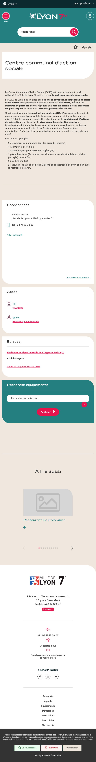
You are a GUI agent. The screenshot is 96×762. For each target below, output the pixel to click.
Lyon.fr (12, 4)
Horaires (48, 609)
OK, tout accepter (27, 748)
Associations (48, 716)
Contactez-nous (48, 646)
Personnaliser (72, 748)
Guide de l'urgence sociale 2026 (23, 367)
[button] (75, 47)
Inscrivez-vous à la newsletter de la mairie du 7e (48, 656)
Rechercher (27, 31)
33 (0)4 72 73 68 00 (48, 636)
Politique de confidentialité (48, 755)
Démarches (48, 711)
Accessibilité (48, 721)
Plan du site (48, 725)
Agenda (48, 701)
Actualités (48, 696)
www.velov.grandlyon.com (26, 322)
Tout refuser (51, 748)
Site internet (14, 235)
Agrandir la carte (78, 277)
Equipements (48, 706)
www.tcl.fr (18, 308)
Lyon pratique (84, 3)
